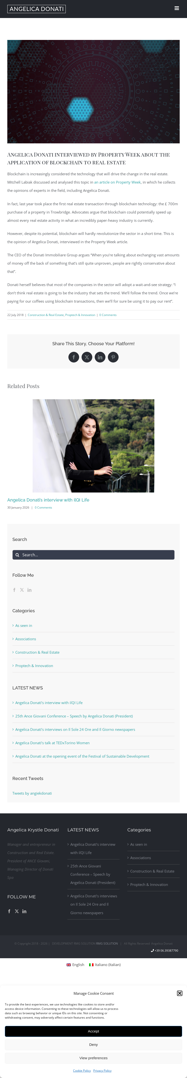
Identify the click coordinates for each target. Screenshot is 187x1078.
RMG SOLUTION (107, 943)
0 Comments (108, 315)
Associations (25, 638)
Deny (93, 1044)
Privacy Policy (102, 1071)
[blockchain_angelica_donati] (93, 91)
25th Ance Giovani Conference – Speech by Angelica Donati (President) (74, 716)
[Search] (17, 555)
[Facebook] (14, 590)
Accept (93, 1031)
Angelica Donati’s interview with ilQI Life (48, 499)
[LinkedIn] (29, 590)
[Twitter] (22, 590)
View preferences (93, 1058)
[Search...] (93, 555)
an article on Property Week (117, 182)
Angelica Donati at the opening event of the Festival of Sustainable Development (82, 756)
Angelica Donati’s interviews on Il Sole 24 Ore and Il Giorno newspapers (75, 729)
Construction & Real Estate (46, 315)
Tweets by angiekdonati (32, 793)
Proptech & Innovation (80, 315)
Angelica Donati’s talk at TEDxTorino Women (52, 742)
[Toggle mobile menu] (177, 8)
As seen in (23, 625)
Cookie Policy (82, 1071)
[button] (179, 993)
